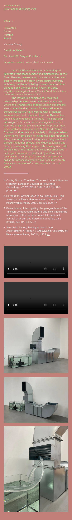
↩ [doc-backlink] (15, 190)
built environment (44, 62)
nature (20, 62)
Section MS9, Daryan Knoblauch (22, 56)
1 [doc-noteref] (29, 107)
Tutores (8, 34)
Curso (7, 31)
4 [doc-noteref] (30, 162)
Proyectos (10, 28)
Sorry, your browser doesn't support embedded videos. (36, 262)
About (7, 38)
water (29, 62)
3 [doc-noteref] (18, 156)
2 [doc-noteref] (20, 114)
